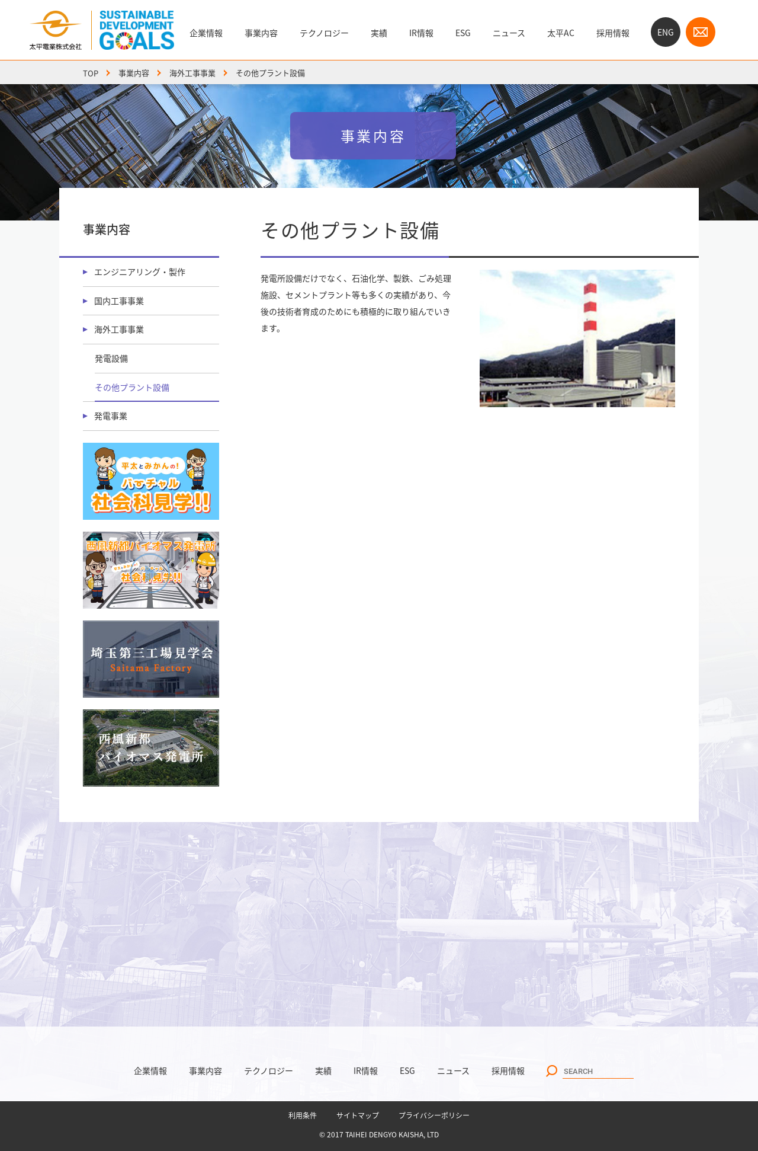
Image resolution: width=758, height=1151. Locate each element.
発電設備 (111, 358)
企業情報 (206, 33)
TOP (90, 72)
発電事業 (110, 415)
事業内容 (261, 33)
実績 (379, 33)
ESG (463, 33)
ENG (665, 32)
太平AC (560, 33)
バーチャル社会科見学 (151, 481)
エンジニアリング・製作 (139, 271)
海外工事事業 (192, 72)
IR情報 (421, 33)
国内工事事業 (119, 300)
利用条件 (302, 1115)
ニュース (509, 33)
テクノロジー (324, 33)
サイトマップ (357, 1115)
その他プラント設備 (132, 387)
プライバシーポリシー (434, 1115)
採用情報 (612, 33)
